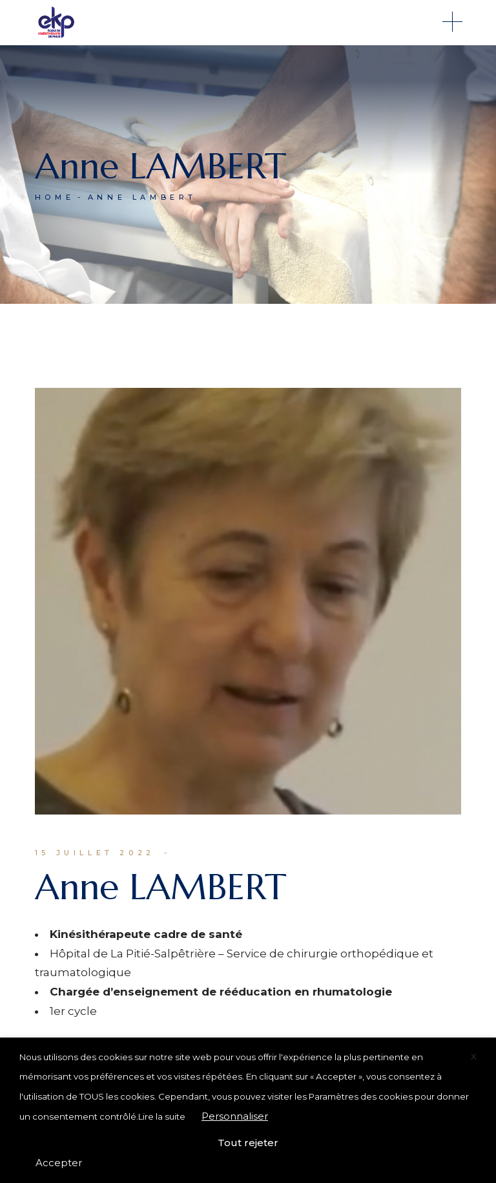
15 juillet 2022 (95, 852)
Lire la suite (161, 1116)
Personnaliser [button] (235, 1116)
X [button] (474, 1056)
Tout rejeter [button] (248, 1142)
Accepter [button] (59, 1162)
